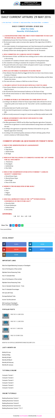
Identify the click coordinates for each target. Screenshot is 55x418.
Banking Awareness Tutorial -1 (10, 398)
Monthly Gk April (6, 357)
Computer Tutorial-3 (7, 380)
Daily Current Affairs (26, 22)
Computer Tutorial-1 (7, 375)
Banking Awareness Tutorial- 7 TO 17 (12, 408)
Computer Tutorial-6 (7, 388)
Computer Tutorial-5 (7, 385)
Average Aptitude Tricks (8, 296)
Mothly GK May (6, 355)
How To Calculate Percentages (10, 289)
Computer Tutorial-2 (7, 378)
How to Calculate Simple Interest (11, 286)
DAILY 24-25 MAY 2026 (17, 335)
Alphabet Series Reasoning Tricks (11, 272)
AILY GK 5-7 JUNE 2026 (17, 328)
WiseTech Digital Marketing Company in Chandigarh (16, 265)
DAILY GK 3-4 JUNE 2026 (17, 314)
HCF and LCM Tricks (7, 293)
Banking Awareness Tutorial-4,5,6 (11, 405)
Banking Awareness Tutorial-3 (10, 403)
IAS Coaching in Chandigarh (9, 303)
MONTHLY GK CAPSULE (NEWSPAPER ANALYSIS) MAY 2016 (18, 342)
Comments (46, 22)
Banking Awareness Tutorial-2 (10, 400)
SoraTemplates (23, 416)
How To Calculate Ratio (8, 275)
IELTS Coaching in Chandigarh (10, 304)
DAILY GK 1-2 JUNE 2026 (17, 321)
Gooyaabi (39, 416)
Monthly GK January (7, 365)
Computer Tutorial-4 (7, 383)
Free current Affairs (36, 22)
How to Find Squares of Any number (12, 269)
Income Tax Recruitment (9, 299)
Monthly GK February (8, 362)
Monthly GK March (7, 360)
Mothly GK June (6, 352)
